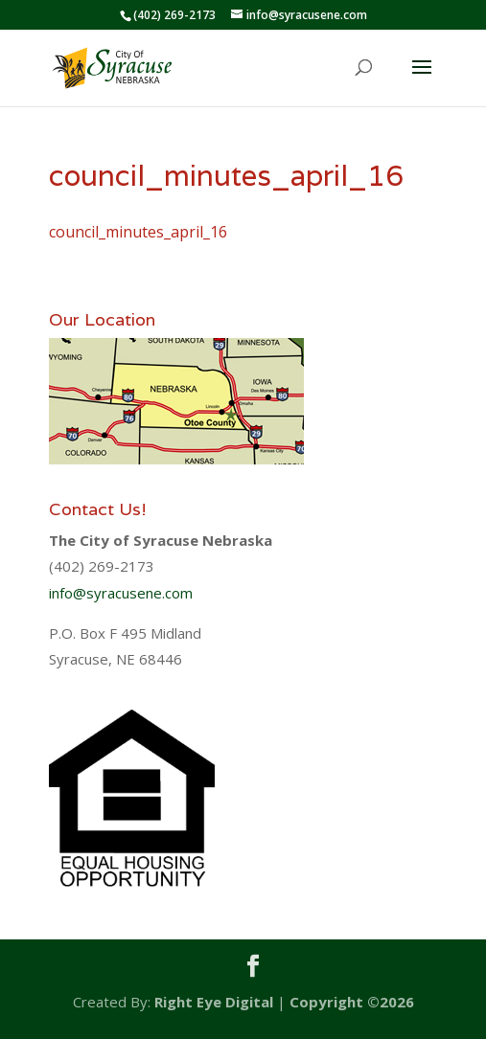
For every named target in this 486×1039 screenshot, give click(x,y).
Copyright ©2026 (351, 1001)
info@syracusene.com (121, 592)
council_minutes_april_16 (138, 231)
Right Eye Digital (213, 1001)
